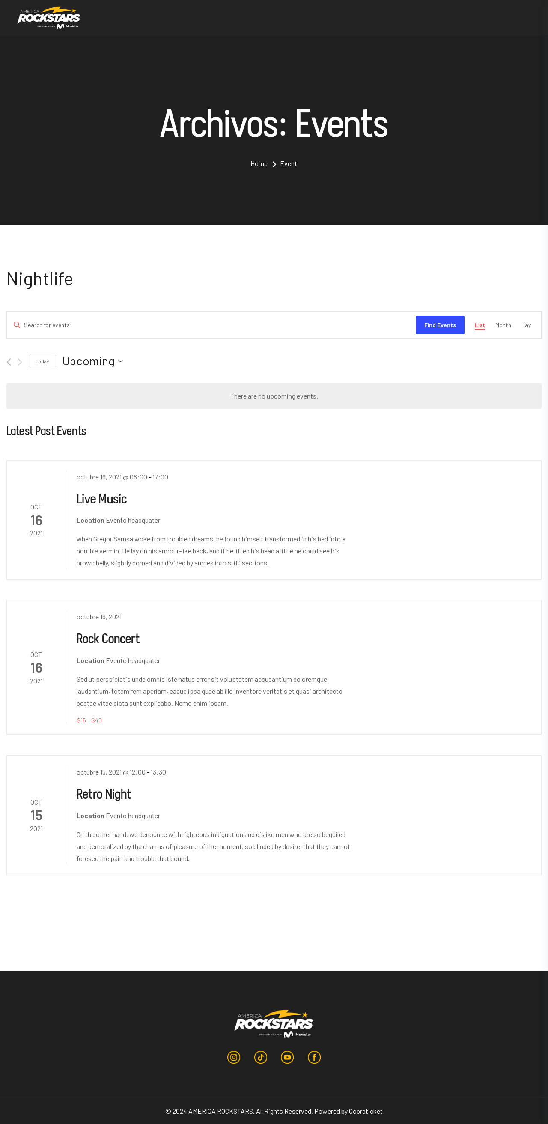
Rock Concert (108, 638)
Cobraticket (366, 1111)
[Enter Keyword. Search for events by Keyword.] (211, 325)
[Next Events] (20, 362)
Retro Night (104, 793)
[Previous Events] (8, 362)
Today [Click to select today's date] (42, 361)
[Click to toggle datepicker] (93, 361)
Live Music (102, 498)
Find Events (440, 324)
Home (259, 163)
